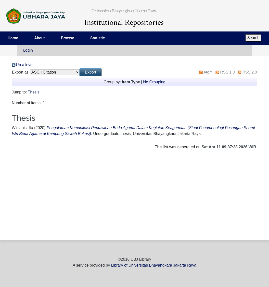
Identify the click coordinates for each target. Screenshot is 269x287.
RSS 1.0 (227, 72)
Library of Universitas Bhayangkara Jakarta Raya (153, 265)
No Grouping (154, 82)
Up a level (24, 65)
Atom (208, 72)
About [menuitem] (39, 38)
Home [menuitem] (13, 38)
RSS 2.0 (249, 72)
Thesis (33, 92)
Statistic (97, 38)
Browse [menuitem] (67, 38)
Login (28, 50)
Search (253, 37)
